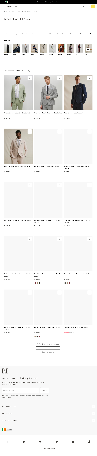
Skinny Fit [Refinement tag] (19, 70)
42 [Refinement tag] (27, 70)
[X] (24, 442)
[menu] (4, 6)
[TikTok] (89, 441)
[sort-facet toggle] (86, 34)
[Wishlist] (30, 78)
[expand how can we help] (93, 406)
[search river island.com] (84, 6)
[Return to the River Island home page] (13, 6)
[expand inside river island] (93, 420)
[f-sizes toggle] (51, 34)
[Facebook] (7, 441)
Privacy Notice (6, 397)
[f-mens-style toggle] (17, 34)
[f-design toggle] (44, 34)
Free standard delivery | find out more (48, 2)
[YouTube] (73, 441)
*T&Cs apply (5, 395)
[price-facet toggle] (72, 34)
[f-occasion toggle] (26, 34)
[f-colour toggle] (35, 34)
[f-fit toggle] (58, 34)
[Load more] (48, 352)
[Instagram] (40, 441)
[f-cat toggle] (8, 34)
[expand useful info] (93, 413)
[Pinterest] (56, 441)
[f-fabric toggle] (65, 34)
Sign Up (44, 390)
